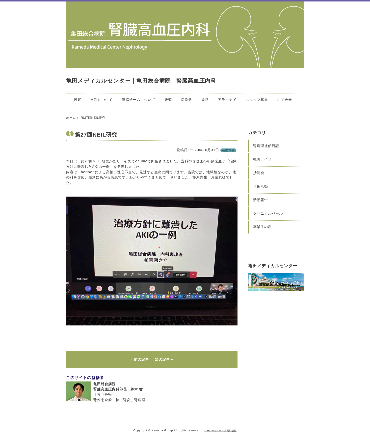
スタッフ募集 (257, 100)
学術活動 (260, 186)
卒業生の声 (262, 227)
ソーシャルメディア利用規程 (220, 430)
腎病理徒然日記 (266, 146)
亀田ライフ (262, 159)
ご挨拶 (75, 100)
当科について (101, 100)
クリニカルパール (268, 213)
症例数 (186, 100)
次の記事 (162, 359)
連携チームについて (138, 100)
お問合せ (284, 100)
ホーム (71, 117)
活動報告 (228, 150)
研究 (168, 100)
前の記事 (141, 359)
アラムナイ (227, 100)
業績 (205, 100)
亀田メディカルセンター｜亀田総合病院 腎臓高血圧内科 (141, 81)
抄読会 (258, 173)
